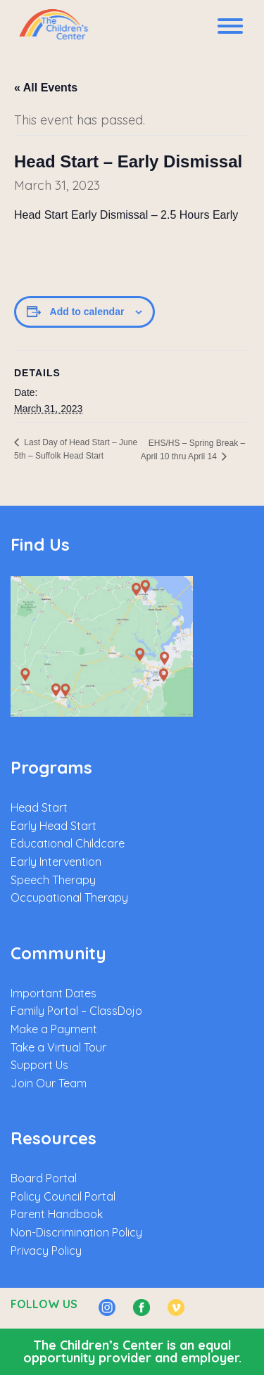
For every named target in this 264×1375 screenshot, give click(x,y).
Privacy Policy (46, 1250)
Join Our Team (49, 1083)
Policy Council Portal (63, 1196)
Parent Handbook (57, 1214)
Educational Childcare (68, 843)
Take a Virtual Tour (58, 1047)
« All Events (45, 88)
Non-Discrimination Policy (76, 1232)
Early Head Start (53, 826)
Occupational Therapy (69, 897)
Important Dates (53, 993)
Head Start (39, 807)
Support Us (39, 1065)
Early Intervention (56, 862)
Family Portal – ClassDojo (76, 1011)
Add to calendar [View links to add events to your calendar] (87, 311)
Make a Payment (54, 1029)
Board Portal (44, 1178)
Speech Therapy (53, 880)
